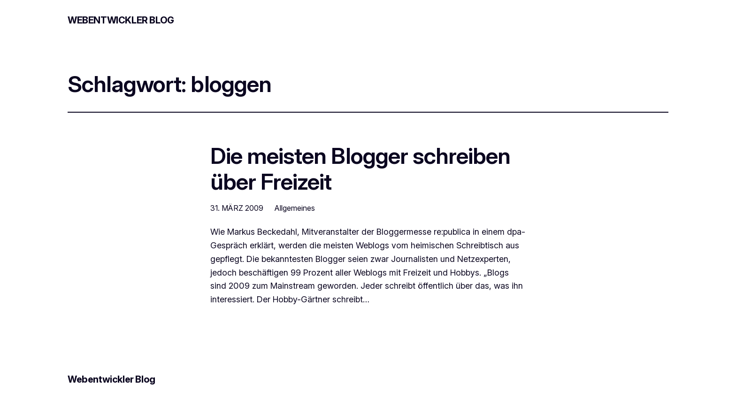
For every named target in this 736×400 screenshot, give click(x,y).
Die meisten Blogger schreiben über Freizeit (360, 168)
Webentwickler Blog (121, 20)
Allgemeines (295, 208)
